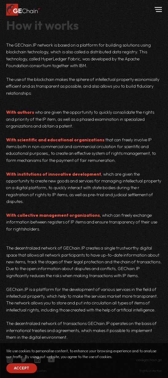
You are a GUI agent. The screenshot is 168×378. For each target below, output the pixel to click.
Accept (21, 368)
